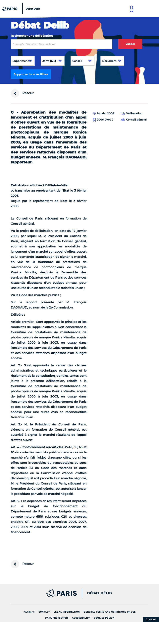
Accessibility (81, 618)
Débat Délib (99, 593)
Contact (44, 612)
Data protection (56, 618)
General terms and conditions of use (110, 612)
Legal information (67, 612)
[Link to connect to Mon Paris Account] (131, 8)
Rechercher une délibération (32, 35)
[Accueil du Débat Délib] (21, 8)
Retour (22, 93)
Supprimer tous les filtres (31, 74)
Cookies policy (104, 618)
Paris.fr (29, 612)
